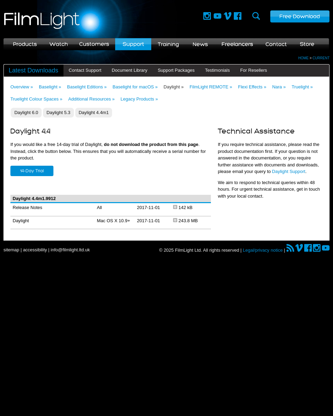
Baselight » (50, 86)
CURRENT (321, 58)
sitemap (11, 249)
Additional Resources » (91, 99)
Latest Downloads (33, 70)
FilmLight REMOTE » (210, 86)
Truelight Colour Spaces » (36, 99)
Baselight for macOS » (135, 86)
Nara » (279, 86)
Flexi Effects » (252, 86)
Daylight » (174, 86)
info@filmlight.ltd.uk (70, 249)
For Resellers (253, 70)
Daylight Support (288, 171)
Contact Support (85, 70)
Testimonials (217, 70)
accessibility (35, 249)
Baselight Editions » (86, 86)
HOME (303, 58)
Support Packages (176, 70)
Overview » (21, 86)
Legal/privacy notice (263, 250)
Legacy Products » (139, 99)
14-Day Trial (32, 170)
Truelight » (302, 86)
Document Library (129, 70)
